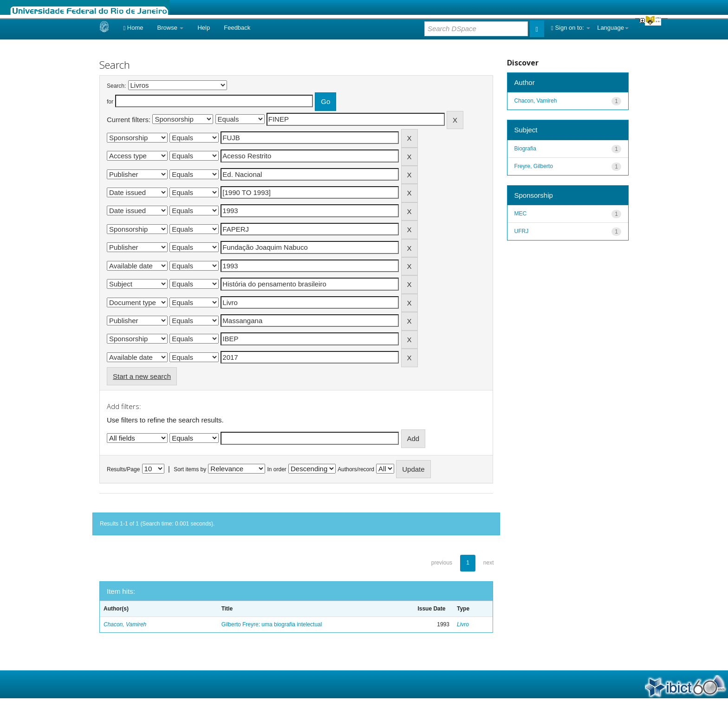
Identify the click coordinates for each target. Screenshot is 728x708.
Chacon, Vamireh (125, 624)
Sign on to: (570, 27)
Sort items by (190, 469)
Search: (116, 86)
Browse (170, 27)
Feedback (237, 27)
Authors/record (356, 469)
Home (133, 27)
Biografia (525, 148)
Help (203, 27)
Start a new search (142, 376)
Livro (463, 624)
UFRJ (521, 231)
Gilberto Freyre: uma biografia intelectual (271, 624)
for (110, 101)
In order (276, 469)
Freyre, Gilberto (533, 166)
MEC (520, 213)
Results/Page (123, 469)
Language (613, 27)
